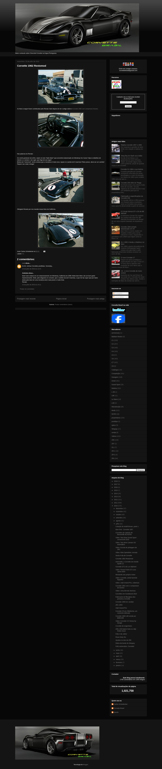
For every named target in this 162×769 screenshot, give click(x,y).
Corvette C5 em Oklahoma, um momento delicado (126, 612)
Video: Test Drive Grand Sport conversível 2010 (126, 538)
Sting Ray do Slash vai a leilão (131, 156)
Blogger (85, 764)
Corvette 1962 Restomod (31, 65)
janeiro (118, 665)
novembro (119, 511)
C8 (113, 366)
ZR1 (113, 458)
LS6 (113, 403)
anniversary (116, 333)
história (114, 388)
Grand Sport (116, 384)
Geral (113, 381)
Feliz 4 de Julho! (121, 634)
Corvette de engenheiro (124, 626)
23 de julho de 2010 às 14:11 (31, 285)
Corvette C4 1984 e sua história (132, 169)
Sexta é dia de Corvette (124, 555)
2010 (116, 506)
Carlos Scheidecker (120, 704)
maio (118, 653)
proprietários (116, 418)
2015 (116, 490)
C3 (113, 348)
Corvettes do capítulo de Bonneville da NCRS (124, 533)
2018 (116, 481)
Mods (113, 410)
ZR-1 (113, 451)
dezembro (119, 508)
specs (114, 425)
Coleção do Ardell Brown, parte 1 (127, 526)
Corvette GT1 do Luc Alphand (126, 567)
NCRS (114, 414)
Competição (116, 373)
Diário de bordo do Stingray (125, 643)
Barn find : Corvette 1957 (124, 529)
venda (114, 432)
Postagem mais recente (26, 299)
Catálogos (115, 370)
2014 (116, 493)
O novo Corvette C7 (128, 258)
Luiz (23, 263)
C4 (113, 351)
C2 (113, 344)
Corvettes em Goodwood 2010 (126, 594)
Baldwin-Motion (117, 337)
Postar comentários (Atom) (63, 304)
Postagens (117, 293)
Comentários (118, 297)
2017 (116, 484)
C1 (23, 254)
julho (118, 524)
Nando (116, 712)
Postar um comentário (27, 289)
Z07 (113, 444)
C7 (113, 362)
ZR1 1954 (119, 605)
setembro (119, 518)
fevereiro (119, 662)
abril (117, 656)
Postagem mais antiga (95, 299)
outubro (119, 514)
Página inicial (61, 299)
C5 (113, 355)
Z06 (113, 440)
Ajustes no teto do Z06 (123, 640)
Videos (114, 436)
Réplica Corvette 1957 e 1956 (131, 145)
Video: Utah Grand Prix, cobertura (127, 583)
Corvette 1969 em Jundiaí (125, 602)
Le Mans (115, 399)
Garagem (115, 377)
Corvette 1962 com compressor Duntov (85, 109)
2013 (116, 496)
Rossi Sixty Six (121, 637)
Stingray (114, 429)
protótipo (115, 421)
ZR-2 (113, 455)
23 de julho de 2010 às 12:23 (31, 269)
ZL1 (113, 447)
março (118, 659)
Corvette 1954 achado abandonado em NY (128, 228)
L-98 (113, 392)
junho (118, 650)
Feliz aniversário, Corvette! (125, 646)
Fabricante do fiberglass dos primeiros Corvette (125, 598)
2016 (116, 487)
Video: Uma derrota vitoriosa (125, 591)
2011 (116, 503)
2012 (116, 499)
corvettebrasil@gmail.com (128, 70)
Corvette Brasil (116, 313)
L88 (113, 395)
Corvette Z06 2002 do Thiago (131, 183)
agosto (118, 521)
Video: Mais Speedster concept (126, 552)
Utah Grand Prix (121, 608)
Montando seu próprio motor (125, 575)
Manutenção (116, 407)
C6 (113, 359)
